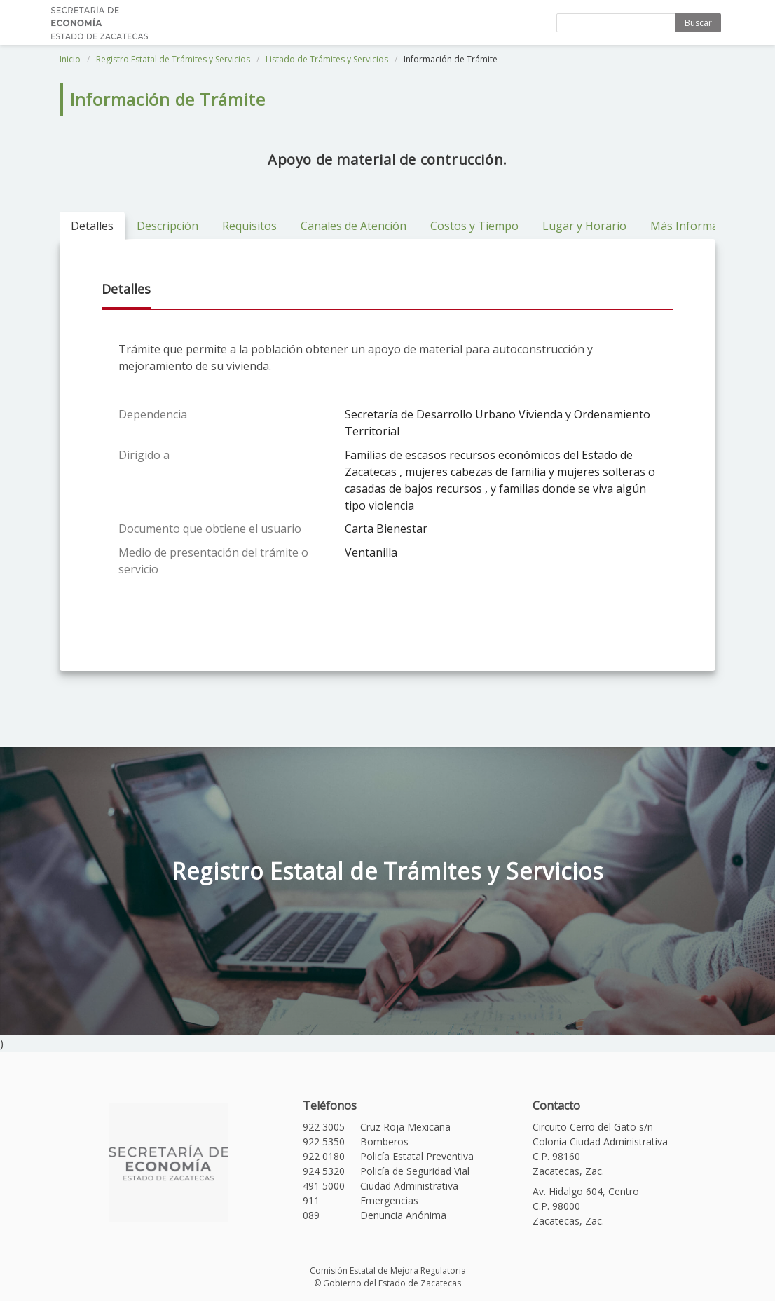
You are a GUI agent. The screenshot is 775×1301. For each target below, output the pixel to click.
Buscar (698, 23)
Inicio (70, 59)
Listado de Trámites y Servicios (327, 59)
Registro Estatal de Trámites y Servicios (173, 59)
